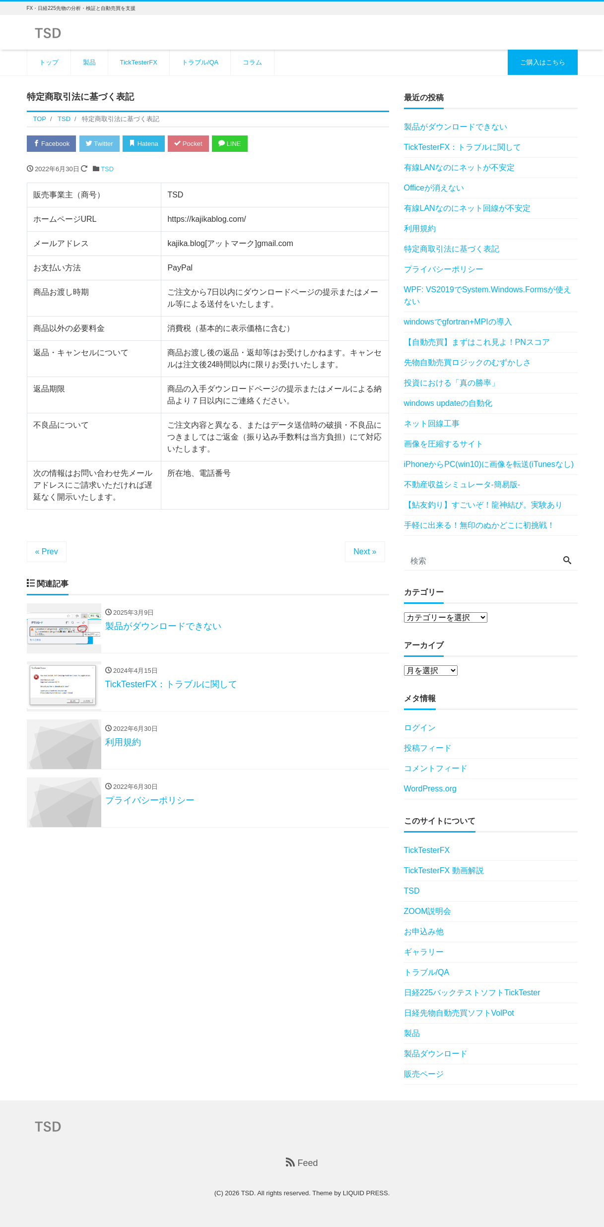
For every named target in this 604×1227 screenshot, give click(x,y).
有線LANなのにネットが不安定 (459, 167)
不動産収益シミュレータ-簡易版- (462, 484)
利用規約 (420, 228)
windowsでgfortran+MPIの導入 (458, 322)
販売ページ (424, 1074)
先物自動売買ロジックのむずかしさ (467, 362)
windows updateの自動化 (448, 403)
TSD (107, 169)
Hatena (143, 143)
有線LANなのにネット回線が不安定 (467, 208)
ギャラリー (424, 952)
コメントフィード (436, 768)
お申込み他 (424, 931)
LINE (229, 143)
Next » (364, 551)
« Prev (46, 551)
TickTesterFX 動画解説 (444, 870)
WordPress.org (430, 788)
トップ (49, 62)
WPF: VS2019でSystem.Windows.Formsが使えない (488, 295)
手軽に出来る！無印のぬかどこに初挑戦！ (479, 525)
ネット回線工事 (432, 423)
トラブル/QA (200, 62)
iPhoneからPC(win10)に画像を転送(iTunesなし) (489, 464)
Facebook (51, 143)
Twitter (99, 143)
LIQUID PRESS (365, 1193)
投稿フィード (428, 748)
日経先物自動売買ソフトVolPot (459, 1013)
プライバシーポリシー (443, 269)
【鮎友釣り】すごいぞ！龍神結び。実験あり (483, 505)
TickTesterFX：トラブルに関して (463, 147)
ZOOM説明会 (428, 911)
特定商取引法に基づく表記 (451, 249)
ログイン (420, 727)
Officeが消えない (434, 188)
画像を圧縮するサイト (443, 444)
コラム (252, 62)
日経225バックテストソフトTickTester (472, 992)
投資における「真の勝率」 (451, 383)
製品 (89, 62)
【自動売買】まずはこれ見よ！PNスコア (477, 342)
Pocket (188, 143)
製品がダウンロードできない (455, 127)
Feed (302, 1163)
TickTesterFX (138, 62)
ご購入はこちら (542, 62)
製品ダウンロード (436, 1053)
